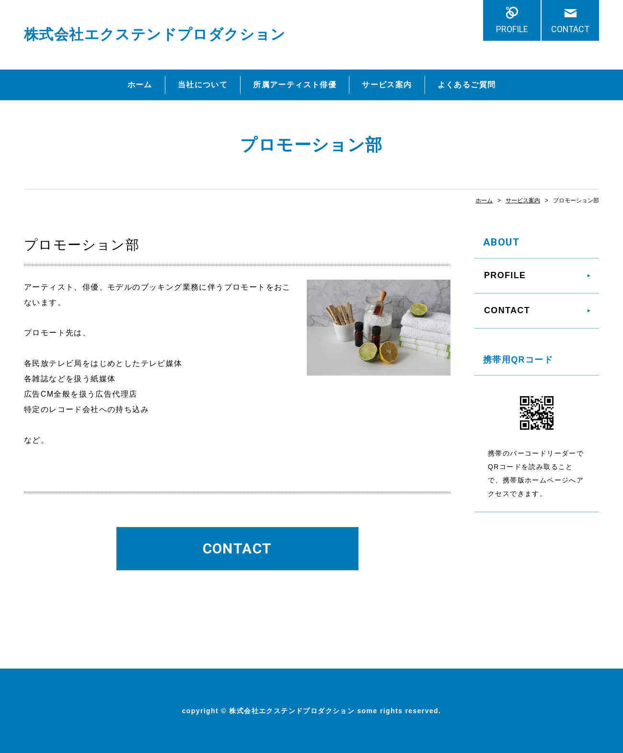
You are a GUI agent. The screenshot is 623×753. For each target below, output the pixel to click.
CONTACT (570, 29)
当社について (203, 85)
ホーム (139, 85)
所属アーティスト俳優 (294, 85)
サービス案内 (387, 85)
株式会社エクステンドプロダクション (155, 34)
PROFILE (512, 29)
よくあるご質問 (467, 85)
